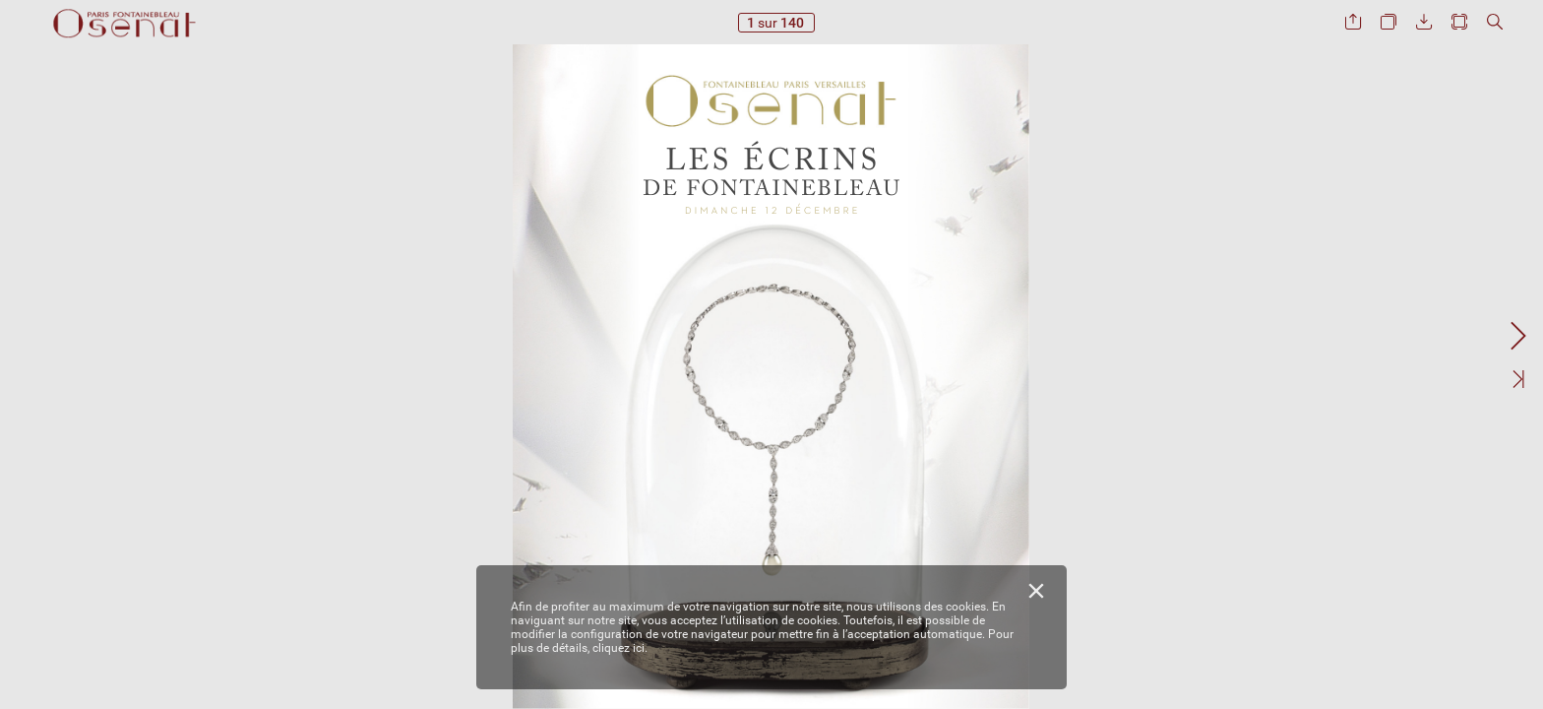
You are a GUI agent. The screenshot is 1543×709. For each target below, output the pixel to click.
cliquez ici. (620, 648)
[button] (1353, 22)
